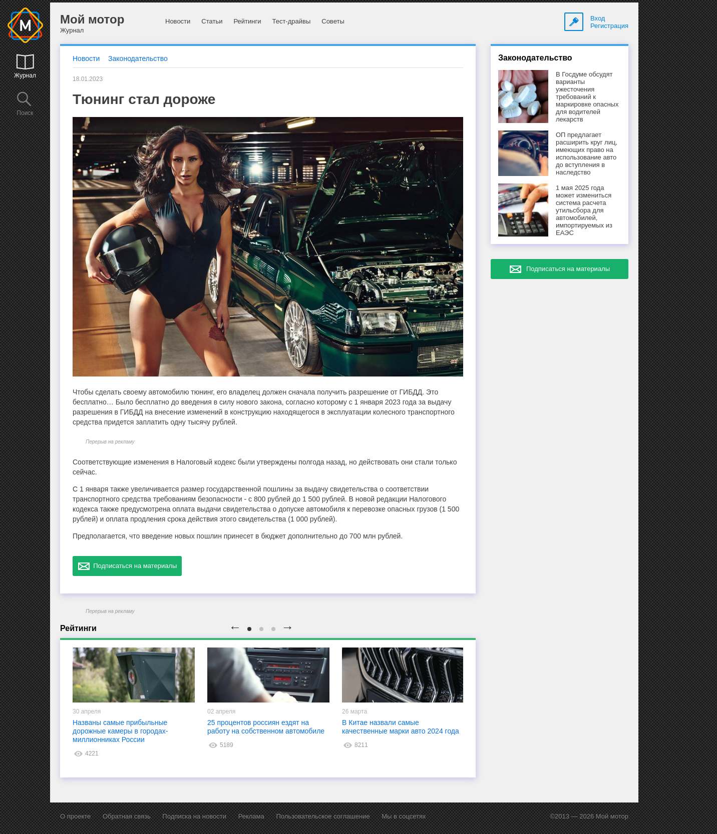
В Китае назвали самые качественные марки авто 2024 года (400, 726)
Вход (597, 18)
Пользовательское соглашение (323, 816)
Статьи (211, 21)
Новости (177, 21)
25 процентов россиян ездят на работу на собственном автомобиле (265, 726)
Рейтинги (247, 21)
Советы (332, 21)
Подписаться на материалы (127, 566)
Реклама (251, 816)
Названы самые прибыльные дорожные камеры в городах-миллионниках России (120, 731)
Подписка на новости (194, 816)
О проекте (75, 816)
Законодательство (138, 58)
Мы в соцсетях (404, 816)
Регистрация (609, 26)
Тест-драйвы (291, 21)
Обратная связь (127, 816)
